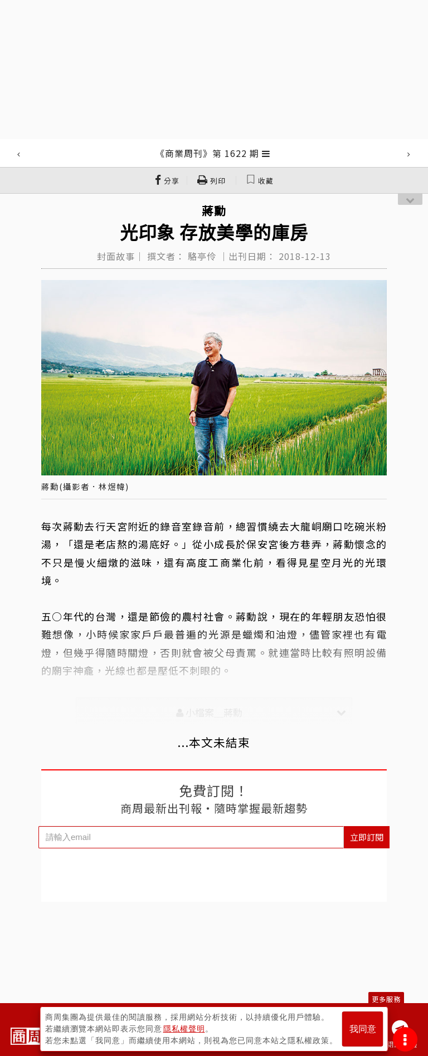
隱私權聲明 (184, 1028)
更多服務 (386, 999)
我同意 (362, 1029)
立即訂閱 (366, 837)
